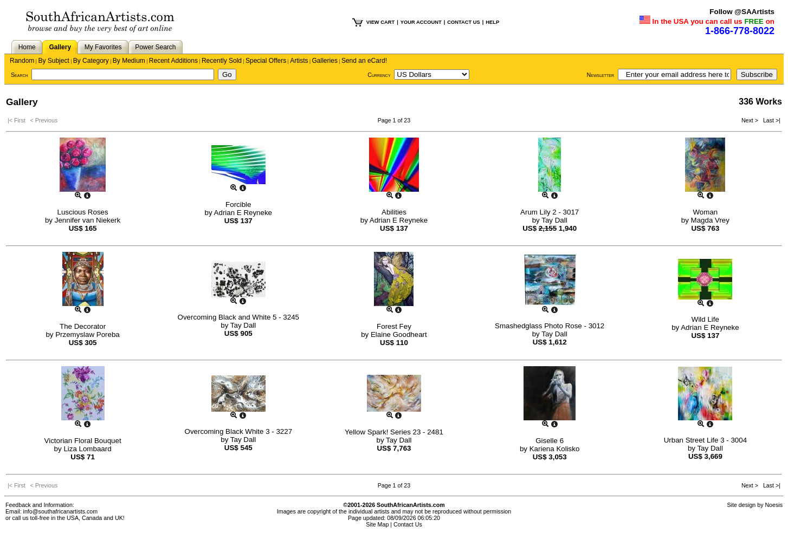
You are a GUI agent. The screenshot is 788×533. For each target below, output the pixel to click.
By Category (91, 60)
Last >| (770, 120)
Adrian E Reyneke (243, 213)
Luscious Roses (82, 212)
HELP (492, 22)
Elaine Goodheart (399, 334)
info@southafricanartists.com (60, 511)
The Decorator (83, 326)
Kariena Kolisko (554, 449)
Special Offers (266, 60)
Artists (299, 60)
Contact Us (407, 524)
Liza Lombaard (87, 449)
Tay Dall (554, 220)
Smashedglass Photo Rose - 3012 (549, 326)
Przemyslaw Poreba (87, 334)
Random (22, 60)
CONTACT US (463, 22)
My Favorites (103, 47)
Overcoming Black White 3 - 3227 (239, 431)
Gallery (60, 47)
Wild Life (705, 319)
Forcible (238, 204)
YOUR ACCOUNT (421, 22)
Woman (705, 212)
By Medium (129, 60)
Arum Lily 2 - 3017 (549, 212)
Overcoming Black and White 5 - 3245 (238, 317)
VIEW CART (380, 22)
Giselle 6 (549, 441)
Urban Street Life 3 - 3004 (705, 440)
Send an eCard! (364, 60)
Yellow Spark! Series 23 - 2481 (394, 432)
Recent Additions (173, 60)
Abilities (394, 212)
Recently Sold (222, 60)
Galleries (325, 60)
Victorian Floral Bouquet (82, 441)
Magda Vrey (710, 220)
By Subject (53, 60)
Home (27, 47)
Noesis (774, 505)
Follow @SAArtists (741, 12)
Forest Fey (394, 326)
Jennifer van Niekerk (88, 220)
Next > (750, 120)
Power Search (155, 47)
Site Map (377, 524)
